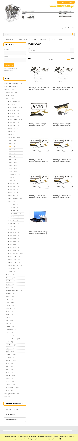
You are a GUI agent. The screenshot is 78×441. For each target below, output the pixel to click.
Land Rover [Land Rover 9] (9, 330)
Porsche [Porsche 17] (8, 357)
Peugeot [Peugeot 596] (8, 354)
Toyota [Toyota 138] (8, 384)
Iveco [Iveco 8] (7, 314)
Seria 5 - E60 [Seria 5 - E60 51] (11, 196)
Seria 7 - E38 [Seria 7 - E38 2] (11, 211)
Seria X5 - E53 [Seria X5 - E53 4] (12, 247)
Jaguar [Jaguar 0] (8, 317)
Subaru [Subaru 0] (8, 378)
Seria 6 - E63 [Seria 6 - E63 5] (11, 205)
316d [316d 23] (10, 162)
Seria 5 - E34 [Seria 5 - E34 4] (11, 189)
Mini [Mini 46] (7, 342)
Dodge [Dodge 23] (8, 296)
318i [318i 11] (10, 144)
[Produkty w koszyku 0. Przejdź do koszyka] (67, 28)
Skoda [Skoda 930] (8, 375)
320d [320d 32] (10, 168)
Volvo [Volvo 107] (7, 391)
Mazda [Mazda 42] (8, 336)
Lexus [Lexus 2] (7, 333)
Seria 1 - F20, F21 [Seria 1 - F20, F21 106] (12, 107)
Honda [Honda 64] (8, 305)
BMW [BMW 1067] (7, 98)
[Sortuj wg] (56, 59)
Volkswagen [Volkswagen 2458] (9, 387)
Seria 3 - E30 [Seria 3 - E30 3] (11, 128)
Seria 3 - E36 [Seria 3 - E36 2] (11, 132)
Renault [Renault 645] (8, 360)
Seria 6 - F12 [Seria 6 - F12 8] (11, 208)
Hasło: (6, 57)
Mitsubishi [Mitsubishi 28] (9, 345)
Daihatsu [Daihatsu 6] (8, 293)
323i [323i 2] (10, 150)
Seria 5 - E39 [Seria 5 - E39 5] (11, 192)
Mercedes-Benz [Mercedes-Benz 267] (10, 339)
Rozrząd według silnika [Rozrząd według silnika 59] (11, 83)
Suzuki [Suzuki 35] (8, 381)
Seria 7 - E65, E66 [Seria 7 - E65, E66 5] (12, 214)
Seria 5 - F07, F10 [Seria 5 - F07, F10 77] (12, 199)
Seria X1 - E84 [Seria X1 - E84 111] (12, 223)
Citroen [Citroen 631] (8, 278)
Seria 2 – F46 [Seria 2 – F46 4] (11, 125)
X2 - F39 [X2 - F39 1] (10, 229)
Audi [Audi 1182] (7, 95)
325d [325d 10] (10, 171)
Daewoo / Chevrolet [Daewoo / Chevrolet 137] (12, 290)
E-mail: (6, 49)
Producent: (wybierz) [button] (12, 409)
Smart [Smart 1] (8, 372)
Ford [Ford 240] (7, 302)
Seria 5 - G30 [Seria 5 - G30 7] (11, 202)
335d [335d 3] (10, 180)
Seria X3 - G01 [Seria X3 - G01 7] (12, 241)
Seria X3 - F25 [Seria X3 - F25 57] (12, 235)
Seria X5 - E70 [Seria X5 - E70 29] (12, 250)
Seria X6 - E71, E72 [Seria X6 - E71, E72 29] (13, 253)
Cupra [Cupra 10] (8, 284)
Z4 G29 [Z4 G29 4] (10, 272)
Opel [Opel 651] (7, 351)
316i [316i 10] (10, 141)
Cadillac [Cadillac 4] (8, 275)
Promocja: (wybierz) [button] (11, 419)
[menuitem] (10, 39)
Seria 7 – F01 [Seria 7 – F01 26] (11, 217)
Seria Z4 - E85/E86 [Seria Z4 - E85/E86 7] (13, 266)
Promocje (7, 397)
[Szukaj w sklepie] (37, 34)
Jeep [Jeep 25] (7, 320)
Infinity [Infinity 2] (8, 311)
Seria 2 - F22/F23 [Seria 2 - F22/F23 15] (12, 119)
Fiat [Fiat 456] (7, 299)
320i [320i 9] (10, 147)
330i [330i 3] (10, 156)
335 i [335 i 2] (10, 159)
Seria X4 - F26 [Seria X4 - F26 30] (12, 238)
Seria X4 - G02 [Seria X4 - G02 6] (12, 244)
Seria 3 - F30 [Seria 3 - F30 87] (11, 183)
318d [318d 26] (10, 165)
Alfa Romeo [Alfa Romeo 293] (9, 92)
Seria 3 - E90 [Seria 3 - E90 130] (11, 138)
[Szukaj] (73, 34)
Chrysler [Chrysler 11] (8, 281)
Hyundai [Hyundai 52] (8, 308)
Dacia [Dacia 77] (7, 287)
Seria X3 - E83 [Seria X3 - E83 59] (12, 232)
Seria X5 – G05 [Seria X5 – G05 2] (12, 263)
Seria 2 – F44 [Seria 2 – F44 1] (11, 122)
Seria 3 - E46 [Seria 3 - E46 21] (11, 135)
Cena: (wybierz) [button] (10, 414)
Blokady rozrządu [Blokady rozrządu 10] (9, 394)
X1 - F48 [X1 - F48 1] (10, 226)
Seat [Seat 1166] (7, 369)
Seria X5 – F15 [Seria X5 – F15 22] (12, 256)
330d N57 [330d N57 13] (12, 177)
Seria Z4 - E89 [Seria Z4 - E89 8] (11, 269)
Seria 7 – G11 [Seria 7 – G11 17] (11, 220)
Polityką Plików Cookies (51, 437)
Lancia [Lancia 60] (8, 327)
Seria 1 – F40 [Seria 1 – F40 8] (11, 110)
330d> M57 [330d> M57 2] (12, 174)
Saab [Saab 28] (7, 366)
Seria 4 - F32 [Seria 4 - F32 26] (11, 186)
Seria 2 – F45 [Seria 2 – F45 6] (11, 116)
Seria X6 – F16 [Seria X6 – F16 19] (12, 260)
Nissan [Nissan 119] (8, 348)
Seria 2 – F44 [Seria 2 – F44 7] (11, 113)
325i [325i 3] (10, 153)
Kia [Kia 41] (7, 324)
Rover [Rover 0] (7, 363)
